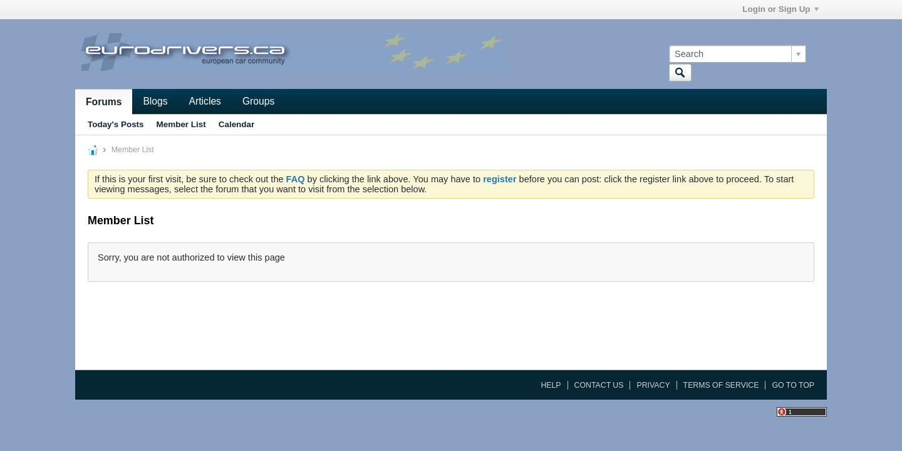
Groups (258, 101)
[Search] (737, 54)
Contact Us (599, 385)
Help (551, 385)
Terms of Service (721, 385)
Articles (205, 101)
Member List (181, 124)
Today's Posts (116, 124)
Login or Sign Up (780, 9)
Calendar (237, 124)
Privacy (653, 385)
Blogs (155, 101)
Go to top (793, 385)
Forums (104, 101)
